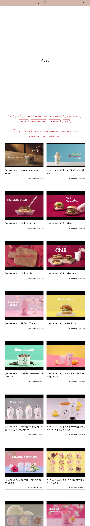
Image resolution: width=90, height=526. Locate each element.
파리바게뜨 (28, 132)
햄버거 (33, 136)
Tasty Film (23, 121)
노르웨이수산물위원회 (51, 132)
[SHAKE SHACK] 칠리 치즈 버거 (61, 223)
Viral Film (27, 116)
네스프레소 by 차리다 (73, 116)
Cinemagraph (54, 121)
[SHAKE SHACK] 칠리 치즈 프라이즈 (21, 223)
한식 (63, 132)
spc (32, 129)
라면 (39, 136)
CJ (14, 129)
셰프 (59, 136)
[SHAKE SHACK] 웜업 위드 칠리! (61, 273)
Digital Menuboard (38, 121)
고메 (18, 132)
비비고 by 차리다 (57, 116)
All (11, 116)
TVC (18, 116)
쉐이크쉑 (38, 132)
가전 (45, 136)
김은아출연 (66, 121)
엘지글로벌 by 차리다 (41, 116)
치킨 (81, 132)
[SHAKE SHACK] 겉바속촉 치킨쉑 (61, 323)
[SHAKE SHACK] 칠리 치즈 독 (18, 273)
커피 (69, 132)
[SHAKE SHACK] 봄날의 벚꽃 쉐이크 (21, 323)
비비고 (12, 132)
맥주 (75, 132)
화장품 (52, 136)
